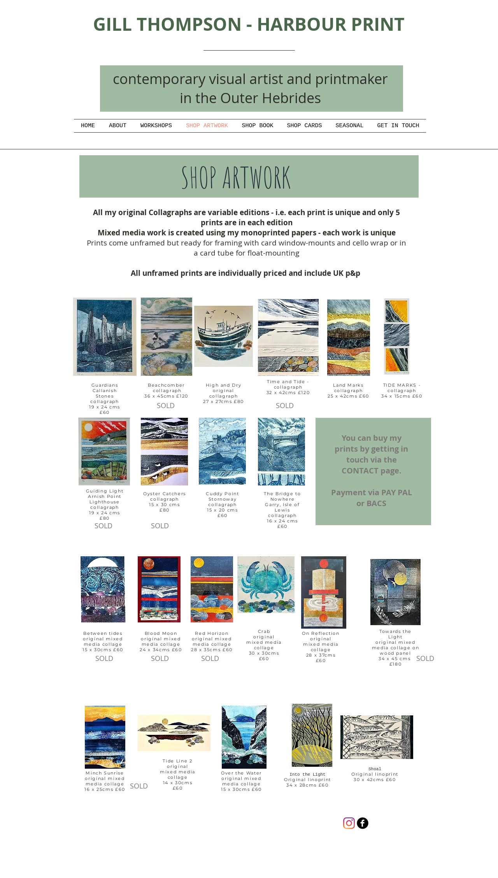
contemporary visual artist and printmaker (250, 78)
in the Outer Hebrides (250, 97)
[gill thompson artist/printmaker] (362, 823)
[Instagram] (349, 823)
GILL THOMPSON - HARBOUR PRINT (249, 24)
